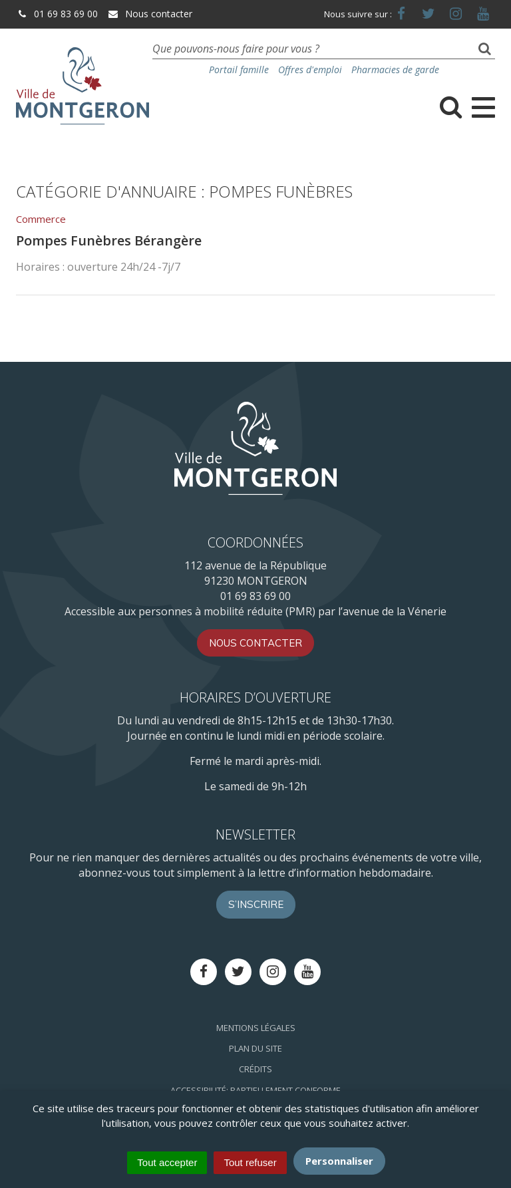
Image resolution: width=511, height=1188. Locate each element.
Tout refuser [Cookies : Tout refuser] (250, 1162)
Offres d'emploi (310, 69)
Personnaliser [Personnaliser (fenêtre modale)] (339, 1160)
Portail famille (239, 69)
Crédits (255, 1069)
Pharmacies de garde (395, 69)
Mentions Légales (255, 1028)
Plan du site (255, 1048)
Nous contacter (149, 13)
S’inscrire (255, 904)
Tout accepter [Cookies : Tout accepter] (167, 1162)
